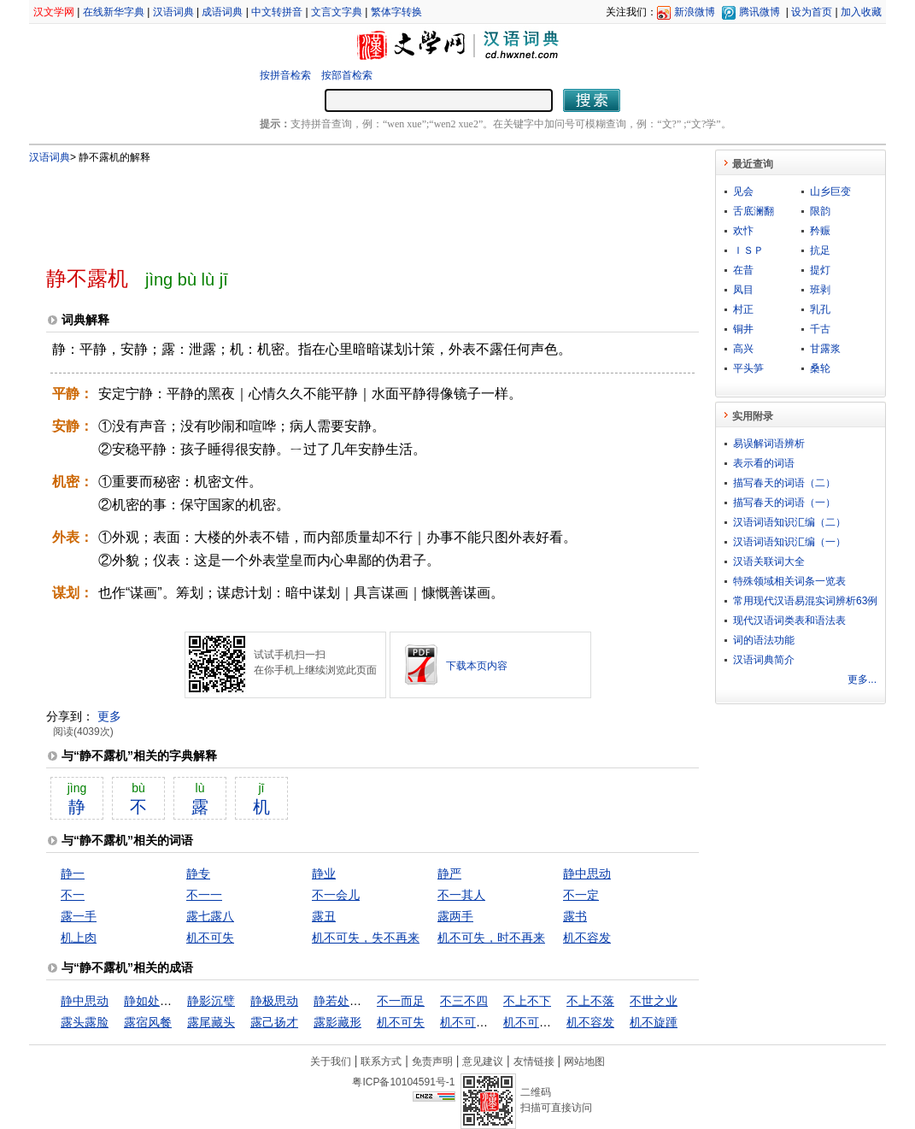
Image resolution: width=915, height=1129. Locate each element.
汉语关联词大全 (769, 561)
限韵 (820, 211)
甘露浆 (825, 349)
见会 (743, 191)
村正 (743, 309)
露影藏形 (337, 1022)
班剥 (820, 290)
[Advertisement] (344, 207)
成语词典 (222, 12)
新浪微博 (694, 12)
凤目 (743, 290)
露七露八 (210, 916)
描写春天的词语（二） (784, 483)
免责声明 (432, 1061)
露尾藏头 (211, 1022)
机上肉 (79, 937)
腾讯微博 (759, 12)
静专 (198, 873)
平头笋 (748, 368)
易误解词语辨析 (769, 444)
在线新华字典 (113, 12)
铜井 (743, 329)
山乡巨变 (830, 191)
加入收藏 (861, 12)
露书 (575, 916)
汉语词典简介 (764, 660)
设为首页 (811, 12)
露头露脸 (85, 1022)
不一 (73, 895)
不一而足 (401, 1001)
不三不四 (464, 1001)
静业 (324, 873)
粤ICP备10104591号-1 (403, 1082)
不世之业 (653, 1001)
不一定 (581, 895)
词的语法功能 (764, 640)
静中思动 (587, 873)
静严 (449, 873)
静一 (73, 873)
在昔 (743, 270)
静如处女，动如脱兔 (178, 1001)
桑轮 (820, 368)
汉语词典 (173, 12)
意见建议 (482, 1061)
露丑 (324, 916)
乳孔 (820, 309)
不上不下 (527, 1001)
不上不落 (590, 1001)
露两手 (455, 916)
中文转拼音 (276, 12)
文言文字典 (336, 12)
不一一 (204, 895)
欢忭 (743, 231)
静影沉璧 (211, 1001)
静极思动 (274, 1001)
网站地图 (584, 1061)
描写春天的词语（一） (784, 503)
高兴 (743, 349)
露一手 (79, 916)
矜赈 (820, 231)
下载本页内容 (476, 666)
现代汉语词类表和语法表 (789, 620)
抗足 (820, 250)
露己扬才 (274, 1022)
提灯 (820, 270)
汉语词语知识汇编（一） (789, 542)
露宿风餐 (148, 1022)
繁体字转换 (396, 12)
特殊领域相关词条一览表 (789, 581)
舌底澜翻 (753, 211)
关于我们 (330, 1061)
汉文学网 (53, 12)
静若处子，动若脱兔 (367, 1001)
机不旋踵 (653, 1022)
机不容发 (587, 937)
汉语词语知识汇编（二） (789, 522)
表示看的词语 (764, 463)
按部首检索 (346, 75)
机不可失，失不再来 (365, 937)
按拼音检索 (285, 75)
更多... (862, 679)
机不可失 (210, 937)
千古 (820, 329)
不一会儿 (336, 895)
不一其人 (461, 895)
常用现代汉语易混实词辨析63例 (805, 601)
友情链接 (533, 1061)
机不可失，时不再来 (491, 937)
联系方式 (381, 1061)
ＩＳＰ (748, 250)
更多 (109, 716)
